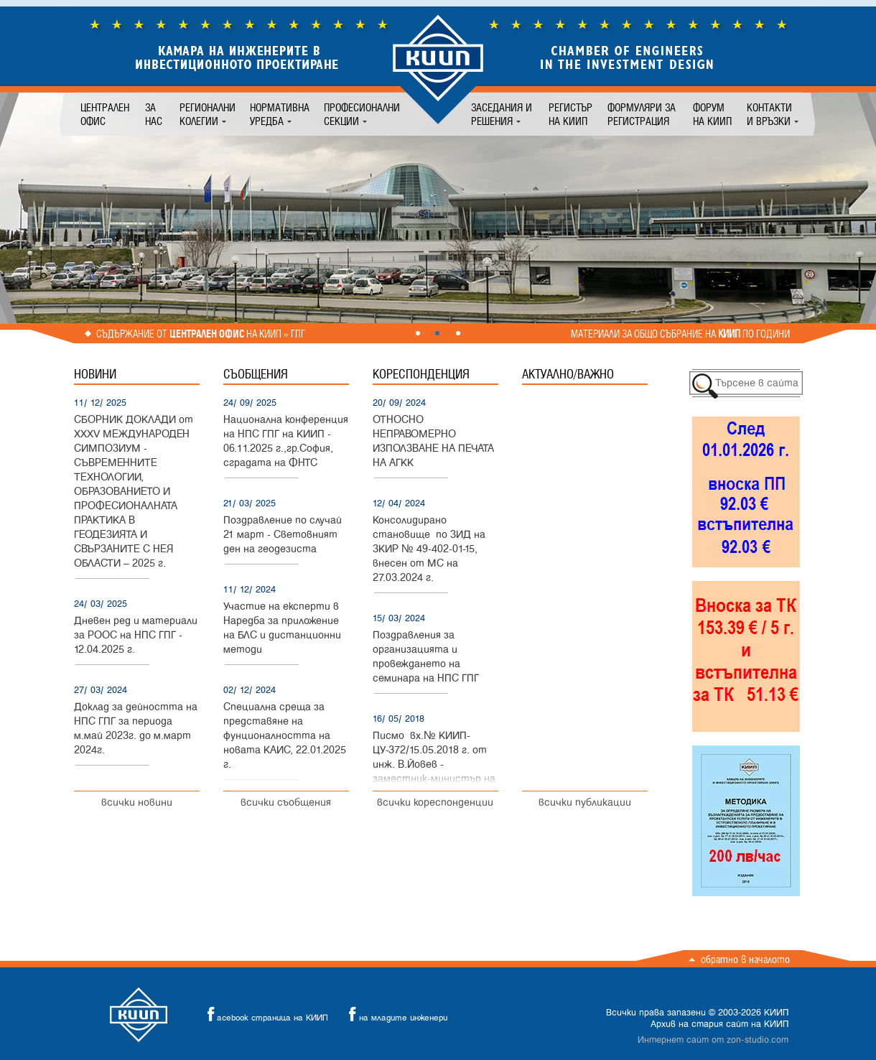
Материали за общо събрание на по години (680, 333)
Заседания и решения (501, 114)
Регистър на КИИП (570, 114)
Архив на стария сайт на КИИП (719, 1024)
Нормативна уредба (279, 114)
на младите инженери (394, 1014)
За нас (153, 114)
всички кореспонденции (435, 802)
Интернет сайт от (713, 1040)
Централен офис (104, 114)
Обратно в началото (745, 959)
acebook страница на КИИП (263, 1014)
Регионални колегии (208, 114)
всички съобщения (286, 802)
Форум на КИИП (712, 114)
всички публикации (585, 802)
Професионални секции (362, 114)
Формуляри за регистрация (641, 114)
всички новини (136, 802)
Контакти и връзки (769, 114)
